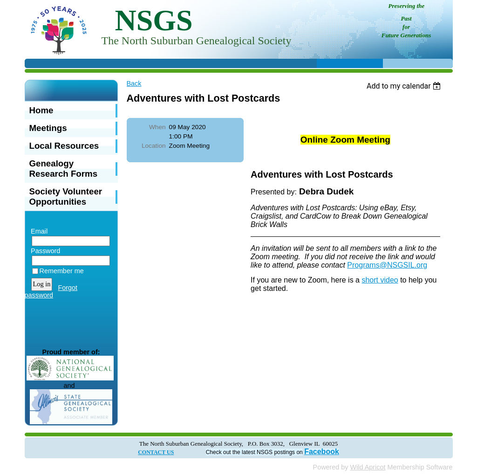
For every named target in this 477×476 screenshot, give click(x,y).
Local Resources (64, 146)
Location (154, 145)
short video (379, 280)
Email (37, 231)
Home (41, 110)
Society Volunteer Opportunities (65, 196)
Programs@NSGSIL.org (387, 265)
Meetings (48, 128)
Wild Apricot (368, 467)
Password (44, 251)
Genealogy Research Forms (63, 169)
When (157, 127)
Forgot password (51, 291)
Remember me (62, 271)
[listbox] (405, 86)
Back (134, 83)
